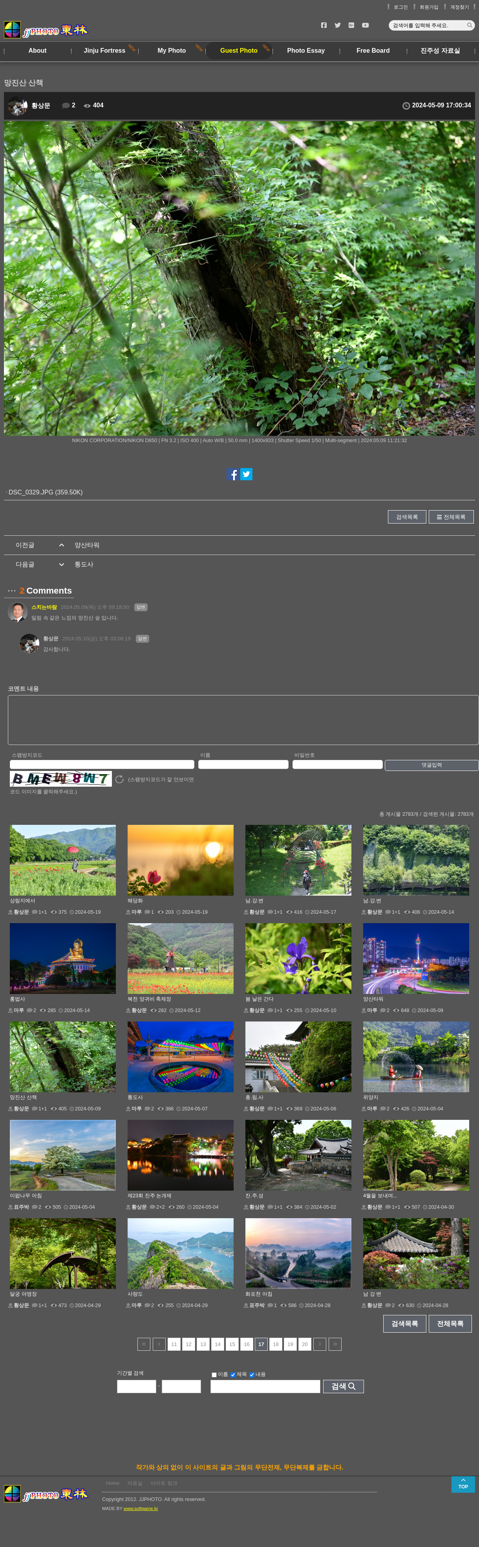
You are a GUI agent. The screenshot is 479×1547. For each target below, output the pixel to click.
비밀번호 (304, 763)
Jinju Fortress (105, 50)
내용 (257, 1382)
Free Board (373, 50)
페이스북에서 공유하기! (233, 474)
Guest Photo (239, 50)
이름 (205, 763)
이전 (159, 1352)
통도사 (84, 564)
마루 (137, 920)
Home (112, 1491)
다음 (319, 1352)
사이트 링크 (163, 1491)
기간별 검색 (130, 1381)
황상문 (40, 105)
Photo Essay (306, 50)
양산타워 (87, 545)
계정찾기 (459, 7)
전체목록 (455, 517)
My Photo (172, 50)
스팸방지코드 (27, 763)
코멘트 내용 (23, 688)
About (37, 50)
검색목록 (407, 517)
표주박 (21, 1215)
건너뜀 (143, 1352)
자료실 (135, 1491)
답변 (141, 607)
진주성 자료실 (440, 50)
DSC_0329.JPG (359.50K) (46, 492)
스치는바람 (44, 607)
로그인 (401, 7)
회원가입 (429, 7)
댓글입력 (432, 773)
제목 (238, 1382)
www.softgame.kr (141, 1516)
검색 (338, 1394)
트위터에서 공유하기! (246, 474)
